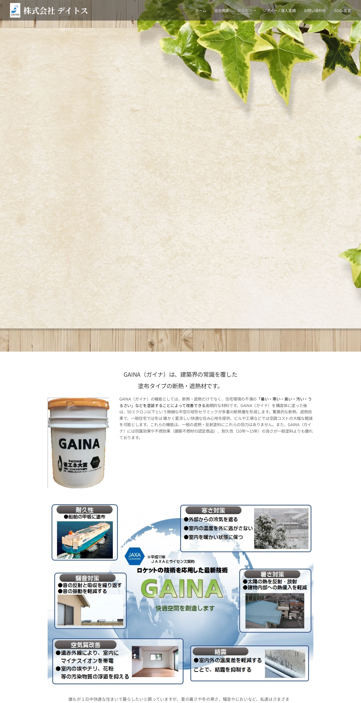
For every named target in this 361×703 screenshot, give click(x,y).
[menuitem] (201, 10)
